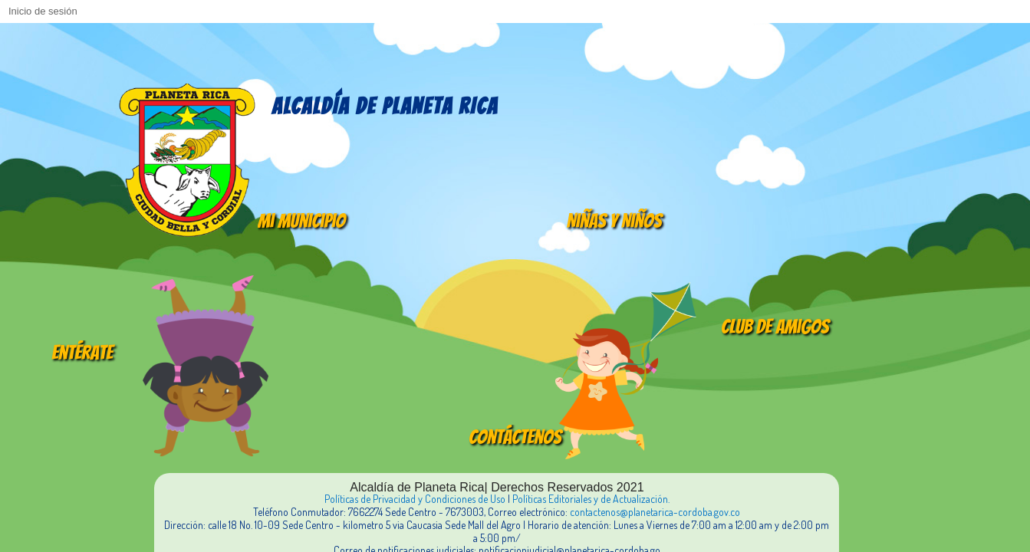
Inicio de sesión (42, 11)
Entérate (82, 352)
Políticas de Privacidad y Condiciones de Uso (414, 498)
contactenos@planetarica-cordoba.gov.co (655, 511)
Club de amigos (775, 326)
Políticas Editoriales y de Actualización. (591, 498)
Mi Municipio (301, 221)
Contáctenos (515, 437)
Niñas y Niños (614, 221)
